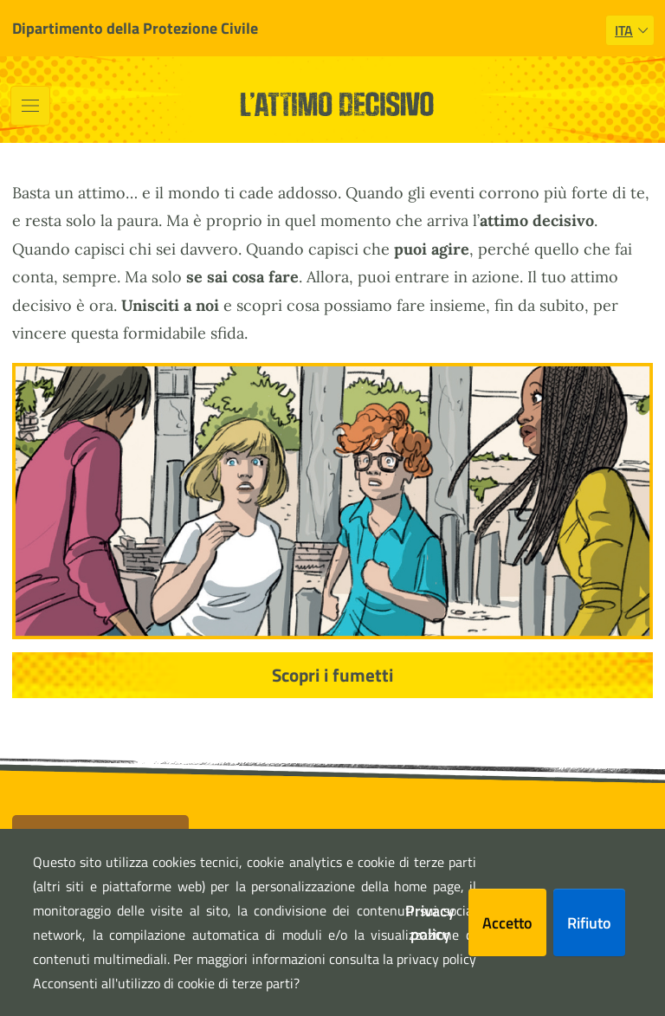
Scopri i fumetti (332, 675)
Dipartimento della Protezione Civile (135, 28)
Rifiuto (589, 923)
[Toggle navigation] (30, 106)
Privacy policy (430, 922)
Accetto (507, 923)
